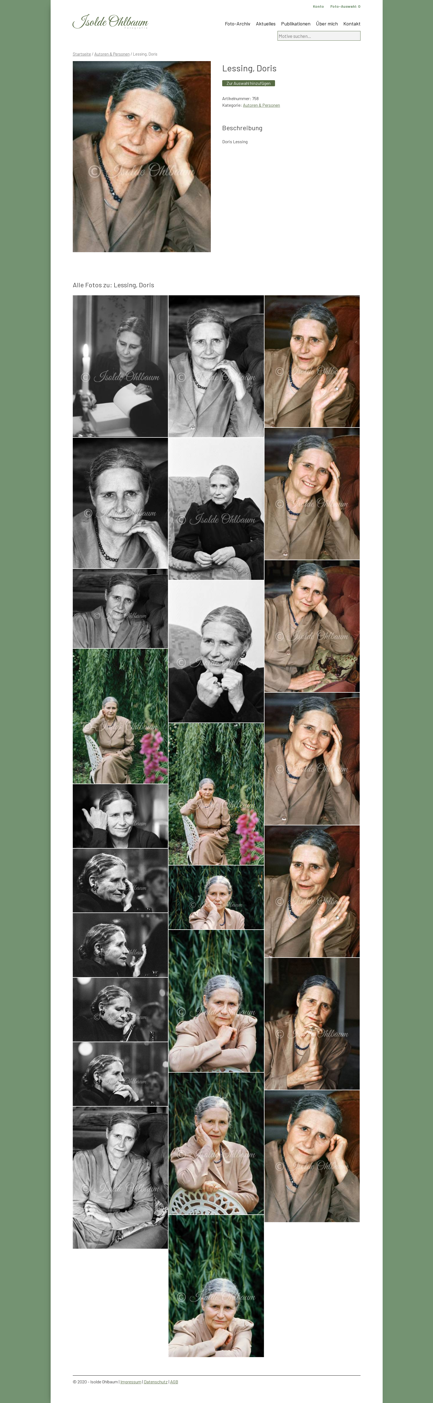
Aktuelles (266, 23)
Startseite (82, 53)
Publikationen (295, 23)
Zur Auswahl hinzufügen (249, 83)
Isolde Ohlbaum (110, 22)
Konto (318, 6)
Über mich (327, 23)
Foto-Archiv (237, 23)
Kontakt (352, 23)
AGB (174, 1381)
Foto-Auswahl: (345, 6)
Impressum (130, 1381)
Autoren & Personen (112, 53)
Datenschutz (156, 1381)
